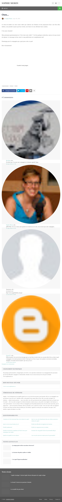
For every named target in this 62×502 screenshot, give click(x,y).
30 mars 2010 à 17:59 (11, 164)
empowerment (5, 86)
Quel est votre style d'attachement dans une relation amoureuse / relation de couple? (44, 420)
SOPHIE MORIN (10, 3)
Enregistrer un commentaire (8, 364)
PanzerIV (8, 355)
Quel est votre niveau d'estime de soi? (11, 424)
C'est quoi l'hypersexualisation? (19, 459)
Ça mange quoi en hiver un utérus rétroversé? (23, 445)
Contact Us (57, 499)
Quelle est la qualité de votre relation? (11, 435)
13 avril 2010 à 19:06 (11, 294)
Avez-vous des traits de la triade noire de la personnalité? (43, 435)
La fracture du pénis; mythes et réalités (21, 452)
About (45, 499)
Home (40, 499)
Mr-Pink (8, 160)
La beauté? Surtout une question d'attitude (21, 482)
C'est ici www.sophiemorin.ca (9, 386)
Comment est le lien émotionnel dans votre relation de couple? (16, 419)
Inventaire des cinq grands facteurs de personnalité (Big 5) (43, 430)
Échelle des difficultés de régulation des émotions (41, 424)
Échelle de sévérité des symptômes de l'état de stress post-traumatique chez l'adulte (15, 431)
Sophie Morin (8, 18)
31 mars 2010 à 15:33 (11, 228)
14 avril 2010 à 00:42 (11, 362)
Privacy (51, 499)
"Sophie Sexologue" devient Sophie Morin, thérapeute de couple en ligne (28, 475)
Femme (11, 86)
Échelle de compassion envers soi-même (39, 427)
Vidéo (16, 86)
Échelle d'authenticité (7, 427)
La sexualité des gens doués (17, 489)
